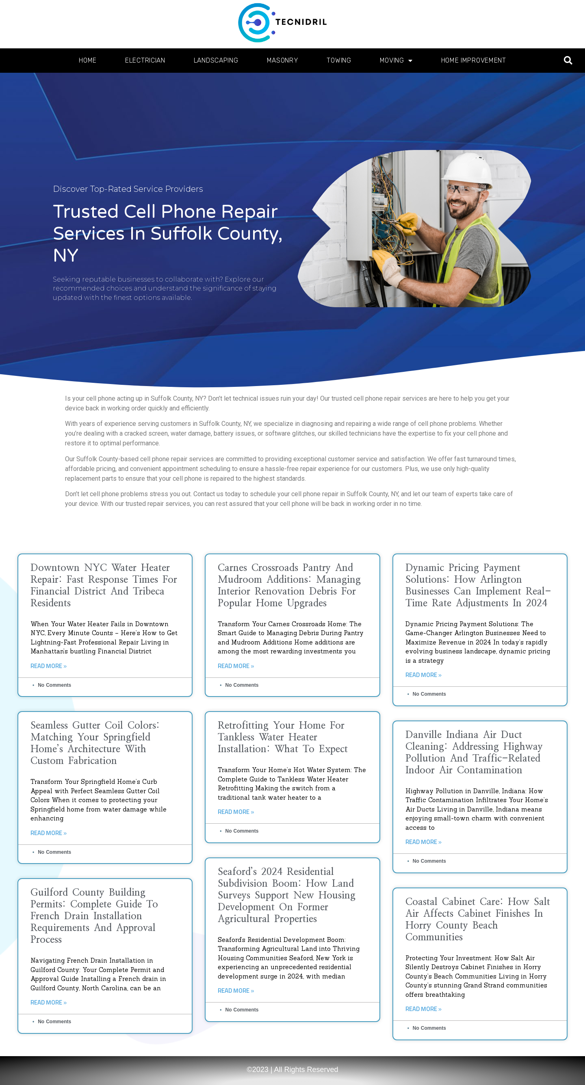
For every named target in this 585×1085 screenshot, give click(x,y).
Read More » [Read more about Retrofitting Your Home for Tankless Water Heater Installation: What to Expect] (236, 812)
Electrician (145, 60)
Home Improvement (473, 60)
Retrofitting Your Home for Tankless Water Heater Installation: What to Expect (283, 737)
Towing (339, 60)
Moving (396, 60)
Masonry (283, 60)
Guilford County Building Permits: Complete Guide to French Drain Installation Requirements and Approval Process (94, 916)
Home (88, 60)
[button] (568, 60)
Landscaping (216, 60)
